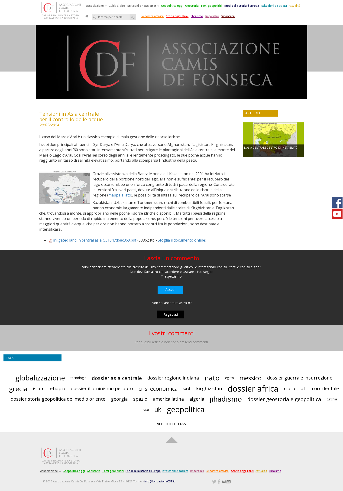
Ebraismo (197, 16)
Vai (133, 18)
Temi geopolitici (211, 6)
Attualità (294, 6)
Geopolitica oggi (172, 6)
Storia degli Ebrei (177, 16)
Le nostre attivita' (217, 471)
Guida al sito (117, 6)
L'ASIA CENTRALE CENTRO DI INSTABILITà (270, 148)
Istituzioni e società (274, 6)
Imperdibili (212, 16)
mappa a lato (119, 195)
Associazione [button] (96, 6)
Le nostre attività (152, 16)
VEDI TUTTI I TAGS (171, 424)
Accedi (170, 289)
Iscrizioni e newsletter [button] (143, 6)
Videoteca (228, 16)
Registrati (171, 314)
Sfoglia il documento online (181, 240)
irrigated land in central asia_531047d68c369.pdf (94, 240)
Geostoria (192, 6)
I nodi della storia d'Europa (241, 6)
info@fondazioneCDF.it (159, 481)
